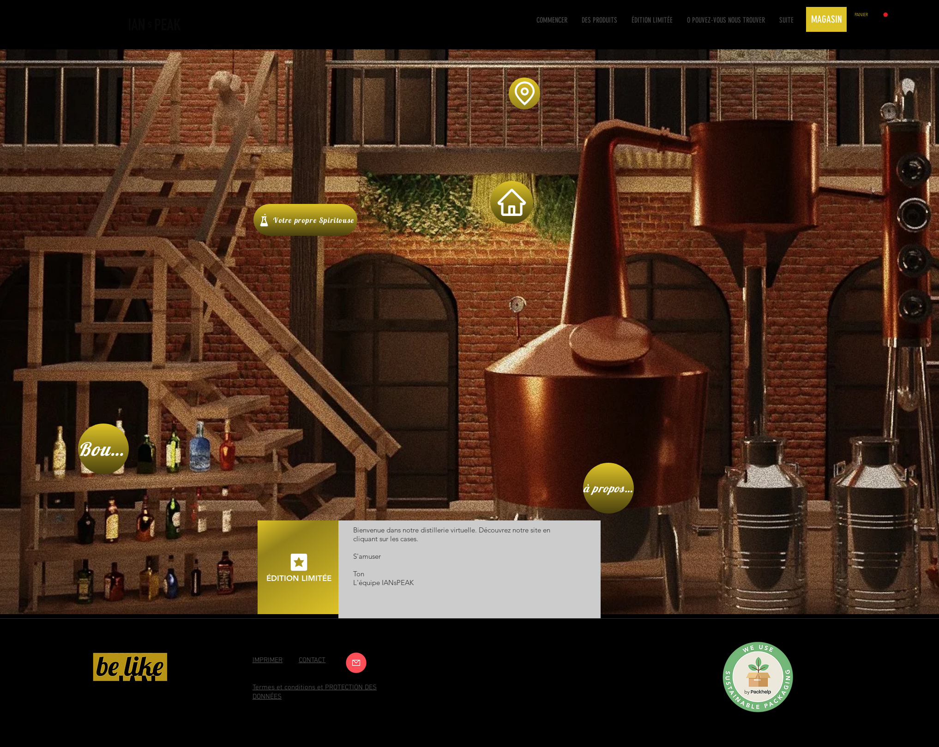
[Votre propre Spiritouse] (305, 220)
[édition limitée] (299, 567)
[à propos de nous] (608, 488)
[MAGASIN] (826, 19)
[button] (871, 14)
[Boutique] (103, 449)
